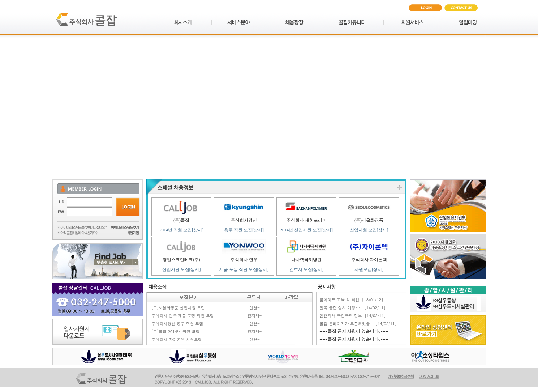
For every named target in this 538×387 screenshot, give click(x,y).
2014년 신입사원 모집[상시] (306, 230)
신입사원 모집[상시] (369, 230)
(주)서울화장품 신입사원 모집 (178, 307)
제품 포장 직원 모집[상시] (244, 269)
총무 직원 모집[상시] (244, 230)
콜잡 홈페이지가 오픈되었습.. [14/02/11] (358, 323)
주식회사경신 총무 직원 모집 (177, 323)
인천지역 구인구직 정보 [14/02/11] (353, 315)
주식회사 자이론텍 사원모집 (177, 339)
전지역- (255, 315)
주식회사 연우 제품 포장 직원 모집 (183, 315)
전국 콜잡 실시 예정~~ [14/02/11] (353, 307)
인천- (254, 307)
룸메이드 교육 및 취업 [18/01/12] (351, 299)
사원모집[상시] (368, 269)
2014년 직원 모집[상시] (181, 230)
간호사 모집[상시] (306, 269)
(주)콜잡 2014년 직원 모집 (176, 331)
